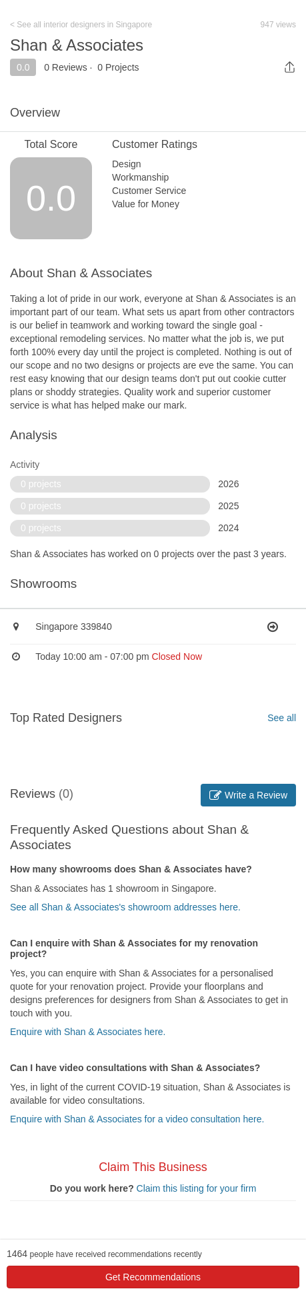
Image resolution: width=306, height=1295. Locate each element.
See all (281, 717)
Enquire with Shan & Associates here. (87, 1031)
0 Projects (118, 67)
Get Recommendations (153, 1277)
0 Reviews (65, 67)
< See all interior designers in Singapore (81, 24)
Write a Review (248, 795)
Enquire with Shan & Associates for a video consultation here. (137, 1119)
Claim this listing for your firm (197, 1188)
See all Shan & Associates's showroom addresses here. (125, 907)
